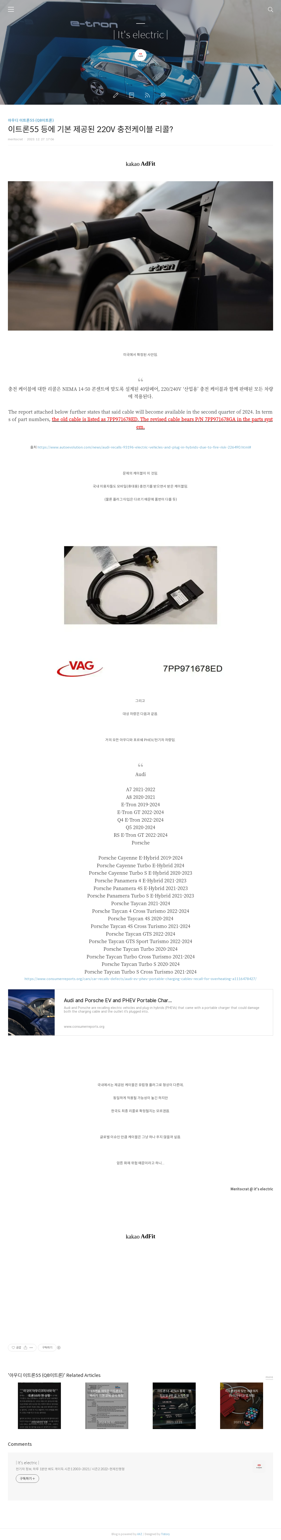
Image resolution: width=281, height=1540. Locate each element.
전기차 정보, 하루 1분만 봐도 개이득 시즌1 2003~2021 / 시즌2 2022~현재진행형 (70, 1469)
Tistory (165, 1534)
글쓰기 (116, 95)
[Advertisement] (140, 1291)
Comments (20, 1444)
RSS (148, 95)
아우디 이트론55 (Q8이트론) (31, 120)
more (269, 1377)
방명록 (132, 95)
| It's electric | (140, 35)
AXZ (139, 1534)
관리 (164, 95)
